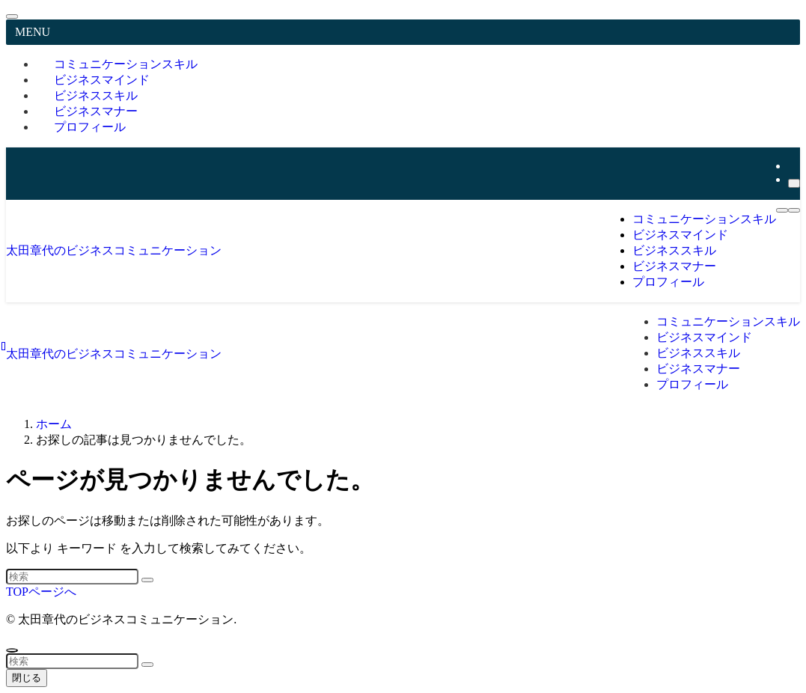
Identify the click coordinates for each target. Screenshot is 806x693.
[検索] (794, 183)
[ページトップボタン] (12, 650)
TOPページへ (41, 591)
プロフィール (90, 126)
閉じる (26, 677)
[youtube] (792, 165)
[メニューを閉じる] (12, 16)
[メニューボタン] (782, 210)
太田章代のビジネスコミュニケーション (114, 250)
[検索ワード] (72, 576)
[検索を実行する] (147, 580)
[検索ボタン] (794, 210)
